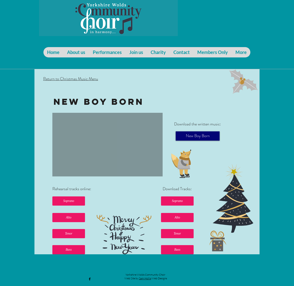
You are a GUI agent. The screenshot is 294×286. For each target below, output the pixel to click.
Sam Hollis (145, 278)
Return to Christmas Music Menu (70, 79)
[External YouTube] (107, 144)
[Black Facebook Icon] (90, 279)
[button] (68, 201)
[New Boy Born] (198, 136)
